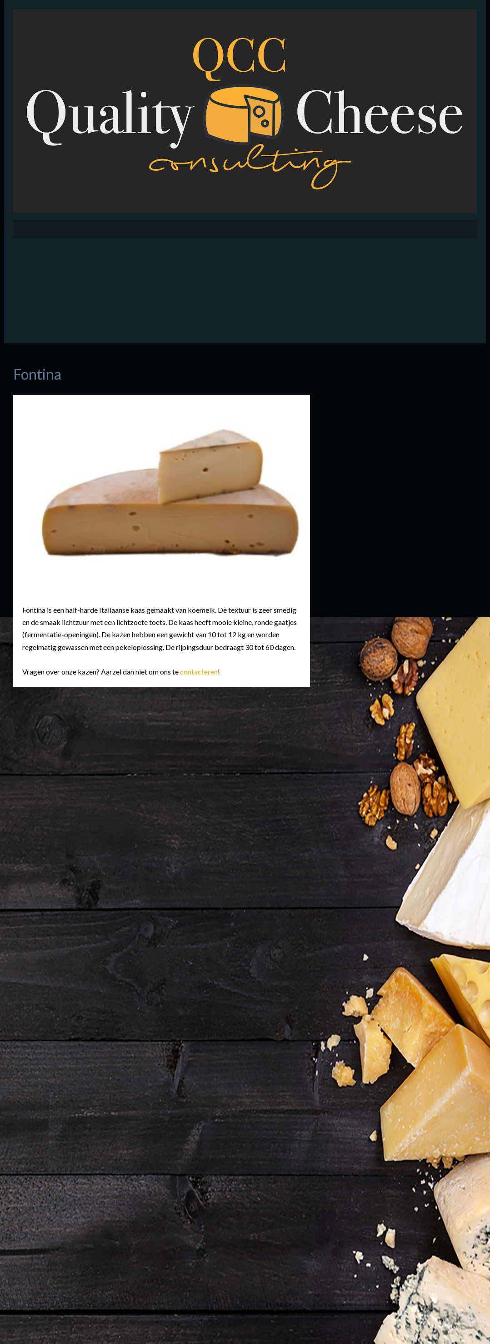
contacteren (199, 671)
